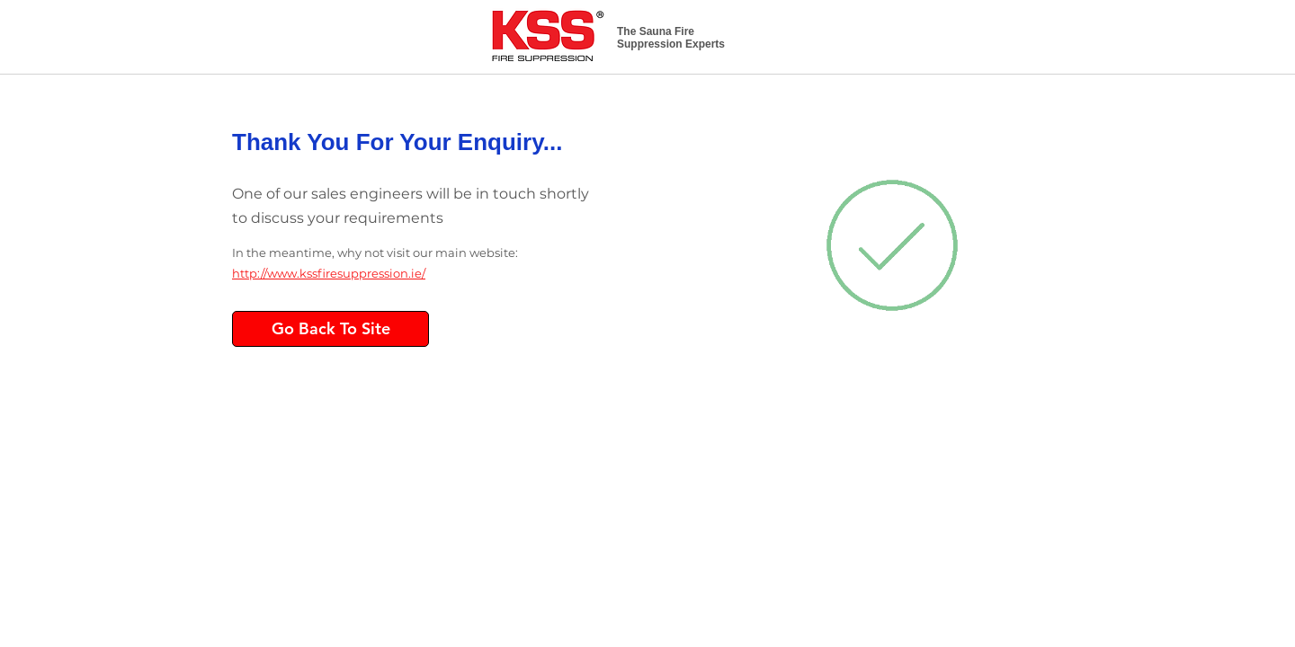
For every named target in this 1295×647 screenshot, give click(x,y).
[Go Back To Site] (330, 329)
